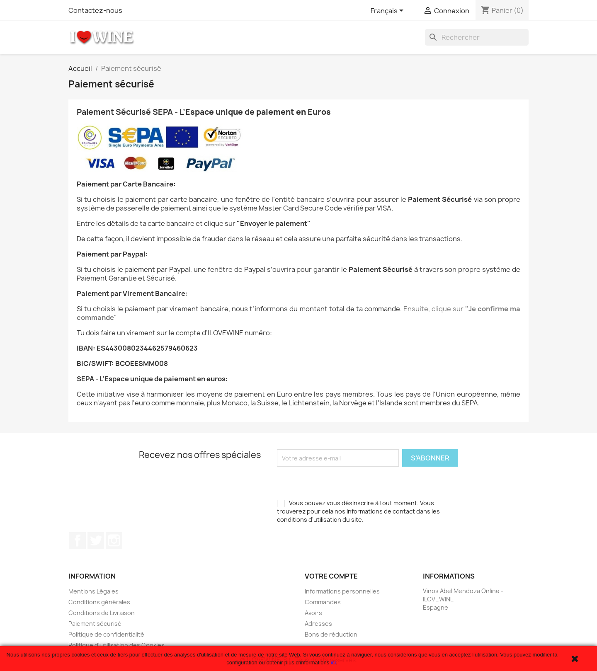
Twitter (95, 540)
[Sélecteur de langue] (388, 11)
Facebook (77, 540)
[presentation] (340, 483)
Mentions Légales (93, 591)
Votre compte (331, 576)
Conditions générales (99, 602)
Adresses (318, 623)
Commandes (323, 602)
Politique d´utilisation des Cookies (116, 645)
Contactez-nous (95, 10)
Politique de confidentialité (106, 634)
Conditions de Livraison (101, 613)
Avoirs (313, 613)
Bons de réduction (331, 634)
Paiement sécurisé (94, 623)
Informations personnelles (342, 591)
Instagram (114, 540)
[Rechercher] (477, 37)
